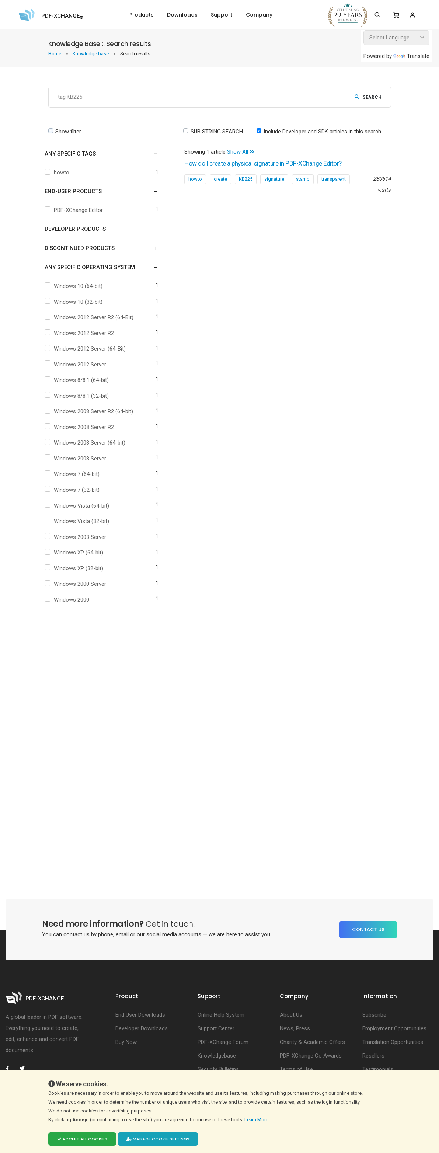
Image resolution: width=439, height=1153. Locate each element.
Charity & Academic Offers (312, 1042)
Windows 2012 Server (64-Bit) (91, 348)
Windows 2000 (73, 599)
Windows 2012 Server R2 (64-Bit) (95, 317)
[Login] (412, 15)
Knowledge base (91, 53)
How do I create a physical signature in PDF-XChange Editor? (271, 163)
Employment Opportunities (394, 1028)
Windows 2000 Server (82, 584)
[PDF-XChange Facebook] (11, 1068)
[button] (97, 153)
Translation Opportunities (392, 1042)
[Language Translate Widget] (396, 37)
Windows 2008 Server (82, 458)
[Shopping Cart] (396, 15)
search (368, 97)
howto (63, 172)
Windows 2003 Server (82, 537)
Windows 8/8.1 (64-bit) (83, 380)
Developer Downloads (141, 1028)
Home (55, 53)
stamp (303, 179)
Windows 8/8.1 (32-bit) (83, 396)
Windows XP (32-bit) (80, 568)
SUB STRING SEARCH (217, 131)
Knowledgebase (217, 1056)
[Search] (377, 14)
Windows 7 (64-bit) (78, 474)
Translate (411, 56)
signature (274, 179)
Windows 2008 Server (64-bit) (91, 442)
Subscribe (374, 1015)
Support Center (216, 1028)
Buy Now (126, 1042)
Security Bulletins (218, 1069)
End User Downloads (140, 1015)
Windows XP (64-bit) (80, 552)
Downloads (182, 14)
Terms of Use (296, 1069)
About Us (291, 1015)
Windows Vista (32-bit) (83, 521)
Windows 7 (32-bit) (78, 490)
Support (222, 14)
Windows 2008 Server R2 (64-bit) (95, 411)
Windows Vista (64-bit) (83, 505)
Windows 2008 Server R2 (85, 427)
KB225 (245, 179)
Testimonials (377, 1069)
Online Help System (221, 1015)
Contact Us (368, 929)
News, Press (295, 1028)
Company (259, 14)
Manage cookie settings (157, 1139)
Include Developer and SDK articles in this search (322, 131)
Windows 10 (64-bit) (80, 286)
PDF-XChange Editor (80, 210)
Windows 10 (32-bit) (80, 302)
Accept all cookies (82, 1139)
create (220, 179)
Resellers (373, 1056)
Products (141, 14)
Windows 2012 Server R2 (85, 333)
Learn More (256, 1119)
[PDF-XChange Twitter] (25, 1068)
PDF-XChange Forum (223, 1042)
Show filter (68, 131)
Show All (240, 152)
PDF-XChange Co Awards (311, 1056)
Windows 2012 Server (82, 364)
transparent (333, 179)
